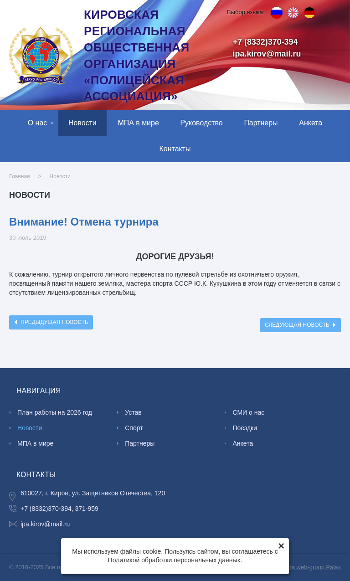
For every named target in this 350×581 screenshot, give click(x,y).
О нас (37, 123)
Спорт (134, 428)
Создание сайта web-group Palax (296, 567)
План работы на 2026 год (54, 412)
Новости (82, 123)
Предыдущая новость (54, 322)
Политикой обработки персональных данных (174, 560)
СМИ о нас (248, 412)
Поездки (244, 428)
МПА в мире (138, 123)
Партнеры (261, 123)
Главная (19, 176)
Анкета (310, 123)
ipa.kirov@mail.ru (267, 53)
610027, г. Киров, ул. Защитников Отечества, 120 (93, 493)
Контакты (175, 149)
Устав (133, 412)
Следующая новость (297, 325)
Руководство (201, 123)
